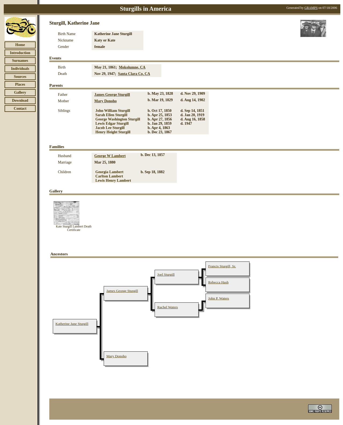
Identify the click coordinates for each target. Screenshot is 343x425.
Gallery (20, 92)
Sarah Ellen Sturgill (111, 115)
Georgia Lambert (109, 172)
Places (20, 84)
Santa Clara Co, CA (134, 74)
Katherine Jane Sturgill (71, 324)
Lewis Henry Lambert (113, 181)
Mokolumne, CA (132, 67)
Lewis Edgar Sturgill (112, 124)
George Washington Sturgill (117, 119)
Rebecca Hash (218, 282)
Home (20, 45)
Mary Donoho (105, 101)
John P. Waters (218, 298)
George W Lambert (110, 156)
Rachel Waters (167, 307)
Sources (20, 77)
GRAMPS (311, 8)
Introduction (20, 53)
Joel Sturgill (166, 274)
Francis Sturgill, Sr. (222, 266)
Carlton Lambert (109, 176)
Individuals (20, 69)
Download (20, 100)
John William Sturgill (112, 111)
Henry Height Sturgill (113, 132)
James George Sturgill (112, 95)
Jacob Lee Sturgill (110, 128)
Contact (20, 109)
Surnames (20, 61)
